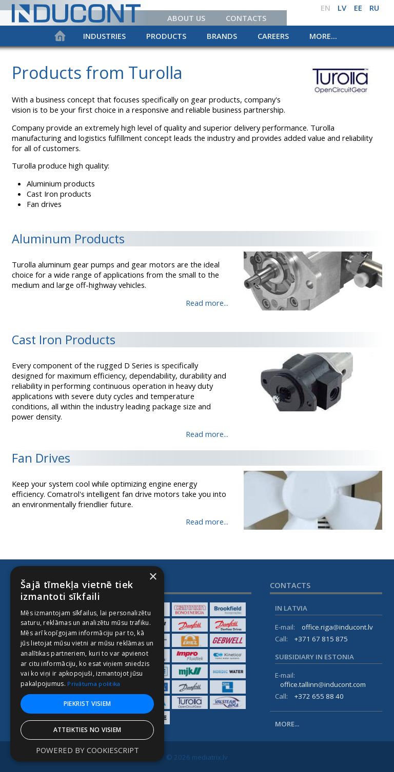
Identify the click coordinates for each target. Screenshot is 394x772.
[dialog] (87, 664)
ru (374, 8)
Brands (222, 36)
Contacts (246, 18)
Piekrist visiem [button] (87, 703)
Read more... (207, 303)
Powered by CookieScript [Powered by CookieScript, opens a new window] (87, 751)
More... (323, 36)
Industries (104, 36)
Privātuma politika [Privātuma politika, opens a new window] (94, 683)
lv (342, 8)
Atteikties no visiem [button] (87, 729)
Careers (273, 36)
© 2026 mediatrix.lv (197, 757)
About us (186, 18)
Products (166, 36)
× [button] (152, 577)
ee (358, 8)
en (325, 8)
